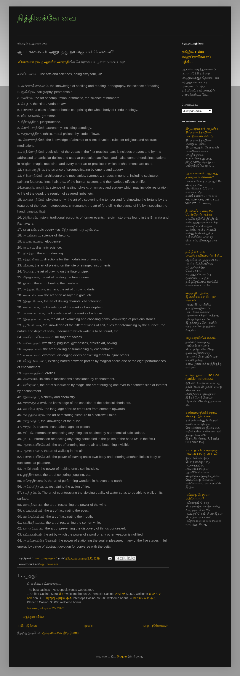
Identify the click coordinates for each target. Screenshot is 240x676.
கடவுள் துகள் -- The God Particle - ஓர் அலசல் (202, 376)
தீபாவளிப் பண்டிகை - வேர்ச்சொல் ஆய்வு (200, 212)
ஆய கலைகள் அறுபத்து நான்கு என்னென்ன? (202, 175)
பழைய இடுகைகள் (154, 625)
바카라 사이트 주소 (59, 598)
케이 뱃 (120, 594)
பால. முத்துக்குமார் (46, 558)
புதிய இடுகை (27, 625)
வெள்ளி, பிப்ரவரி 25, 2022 (45, 608)
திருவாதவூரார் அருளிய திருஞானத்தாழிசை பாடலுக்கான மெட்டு (202, 132)
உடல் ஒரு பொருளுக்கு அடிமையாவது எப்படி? (202, 451)
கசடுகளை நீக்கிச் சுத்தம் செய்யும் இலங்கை (202, 414)
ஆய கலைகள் (49, 564)
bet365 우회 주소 (145, 598)
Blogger (122, 656)
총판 (62, 594)
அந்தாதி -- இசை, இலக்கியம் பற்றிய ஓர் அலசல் (201, 296)
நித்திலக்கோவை (46, 17)
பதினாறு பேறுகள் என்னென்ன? (198, 496)
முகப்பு (89, 625)
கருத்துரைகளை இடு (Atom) (60, 633)
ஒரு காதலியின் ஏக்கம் (201, 337)
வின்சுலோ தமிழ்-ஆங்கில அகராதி (43, 62)
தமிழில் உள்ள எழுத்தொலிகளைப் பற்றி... (196, 57)
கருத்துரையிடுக (33, 616)
